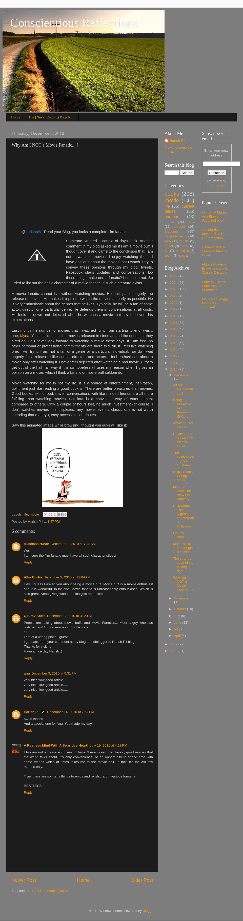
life (26, 514)
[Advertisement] (54, 188)
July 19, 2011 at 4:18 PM (108, 745)
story (184, 246)
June (178, 622)
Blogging (171, 231)
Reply (28, 562)
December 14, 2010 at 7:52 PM (70, 712)
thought (179, 226)
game (181, 255)
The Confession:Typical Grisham (183, 459)
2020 (174, 303)
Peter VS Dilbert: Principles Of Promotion (215, 286)
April (178, 635)
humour (171, 216)
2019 (174, 309)
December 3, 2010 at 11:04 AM (67, 577)
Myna (24, 336)
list (166, 251)
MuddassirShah (36, 544)
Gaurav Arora (35, 616)
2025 (174, 276)
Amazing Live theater (183, 425)
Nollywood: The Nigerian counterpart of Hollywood (183, 516)
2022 (174, 296)
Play (191, 222)
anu (27, 673)
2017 (174, 323)
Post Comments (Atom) (50, 891)
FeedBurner (217, 186)
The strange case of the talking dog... (183, 565)
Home (16, 117)
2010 (174, 369)
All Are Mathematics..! (183, 389)
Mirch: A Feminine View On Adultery (182, 493)
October (180, 609)
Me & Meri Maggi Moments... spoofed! (215, 303)
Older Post (142, 880)
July (177, 616)
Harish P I (31, 712)
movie (34, 514)
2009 (174, 644)
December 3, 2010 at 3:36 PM (69, 616)
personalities (174, 236)
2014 (174, 343)
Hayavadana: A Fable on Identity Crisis (183, 440)
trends (169, 222)
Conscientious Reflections (73, 22)
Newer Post (23, 880)
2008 (174, 651)
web (168, 241)
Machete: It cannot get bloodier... (183, 548)
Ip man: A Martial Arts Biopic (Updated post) (215, 216)
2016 (174, 329)
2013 (174, 349)
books (172, 194)
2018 (174, 316)
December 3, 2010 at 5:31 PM (53, 673)
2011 (174, 363)
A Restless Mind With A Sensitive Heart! (56, 745)
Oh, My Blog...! (180, 535)
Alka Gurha (33, 577)
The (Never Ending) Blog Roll (51, 117)
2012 (174, 356)
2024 (174, 283)
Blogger (148, 911)
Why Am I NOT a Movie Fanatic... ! (183, 584)
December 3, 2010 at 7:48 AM (73, 544)
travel (169, 246)
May (177, 629)
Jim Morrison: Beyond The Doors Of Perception (216, 234)
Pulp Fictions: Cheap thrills (183, 476)
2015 (174, 336)
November (182, 598)
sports (169, 255)
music (184, 241)
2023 (174, 289)
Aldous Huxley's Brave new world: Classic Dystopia (215, 268)
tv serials (182, 251)
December (182, 375)
